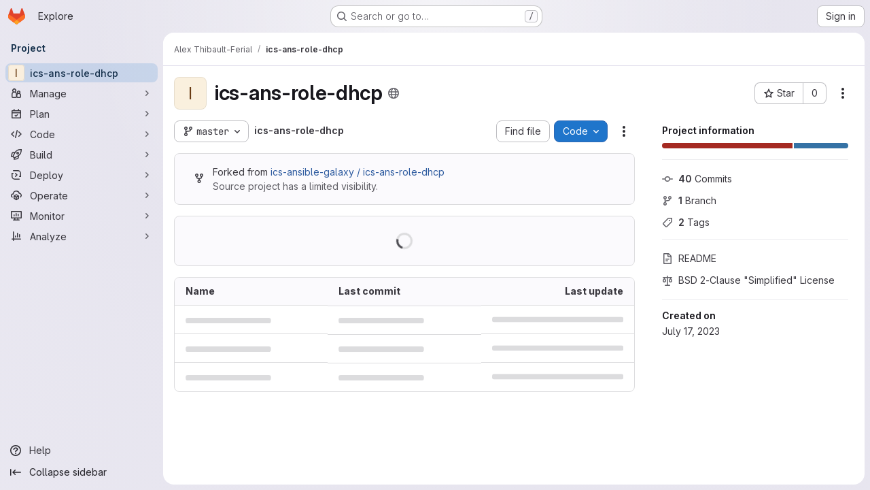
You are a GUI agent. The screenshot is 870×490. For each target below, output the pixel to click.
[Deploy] (81, 174)
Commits (697, 178)
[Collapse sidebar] (81, 472)
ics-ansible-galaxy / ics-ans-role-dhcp (358, 172)
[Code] (81, 134)
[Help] (81, 450)
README (689, 258)
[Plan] (81, 113)
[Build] (81, 154)
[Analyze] (81, 236)
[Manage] (81, 93)
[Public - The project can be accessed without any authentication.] (393, 93)
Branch (689, 200)
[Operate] (81, 195)
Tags (686, 222)
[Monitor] (81, 215)
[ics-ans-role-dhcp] (81, 72)
